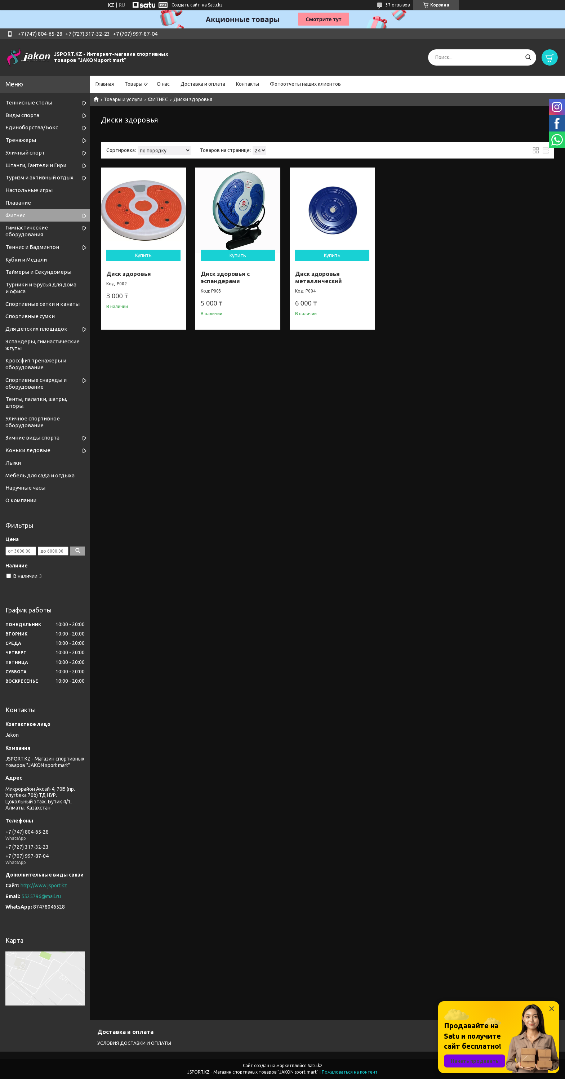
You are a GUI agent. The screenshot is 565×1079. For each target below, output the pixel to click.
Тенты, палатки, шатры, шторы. (36, 402)
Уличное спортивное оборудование (32, 421)
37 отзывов (398, 5)
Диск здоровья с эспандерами (223, 275)
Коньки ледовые (27, 450)
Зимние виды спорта (32, 437)
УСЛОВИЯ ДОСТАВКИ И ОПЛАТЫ (134, 1042)
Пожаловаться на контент (350, 1072)
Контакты (247, 84)
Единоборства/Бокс (31, 127)
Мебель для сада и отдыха (40, 475)
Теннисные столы (28, 102)
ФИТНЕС (158, 99)
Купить (142, 253)
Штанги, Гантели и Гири (35, 165)
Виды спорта (22, 115)
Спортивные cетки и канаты (42, 304)
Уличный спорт (25, 153)
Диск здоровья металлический (314, 275)
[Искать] (528, 57)
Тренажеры (20, 140)
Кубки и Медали (26, 260)
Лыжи (13, 463)
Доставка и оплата (203, 84)
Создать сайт (186, 5)
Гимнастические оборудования (26, 230)
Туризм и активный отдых (39, 177)
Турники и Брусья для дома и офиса (40, 287)
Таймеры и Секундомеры (38, 272)
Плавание (18, 203)
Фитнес (15, 215)
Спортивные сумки (30, 316)
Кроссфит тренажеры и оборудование (35, 363)
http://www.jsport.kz (44, 885)
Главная (104, 84)
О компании (20, 500)
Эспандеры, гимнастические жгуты (42, 344)
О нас (163, 84)
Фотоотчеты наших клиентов (305, 84)
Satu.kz (315, 1065)
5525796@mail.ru (41, 896)
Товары (133, 84)
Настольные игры (29, 190)
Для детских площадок (36, 329)
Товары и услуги (123, 99)
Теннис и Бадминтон (32, 247)
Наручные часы (25, 488)
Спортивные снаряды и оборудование (36, 383)
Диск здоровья (128, 271)
